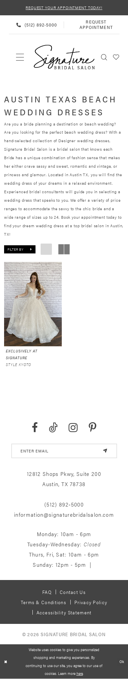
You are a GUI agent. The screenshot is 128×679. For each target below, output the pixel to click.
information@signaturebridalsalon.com (64, 515)
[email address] (64, 451)
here (79, 673)
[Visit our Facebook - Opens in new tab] (35, 427)
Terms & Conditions (43, 602)
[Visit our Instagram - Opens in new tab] (73, 427)
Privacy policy (90, 602)
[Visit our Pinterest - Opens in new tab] (92, 427)
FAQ (47, 592)
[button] (116, 57)
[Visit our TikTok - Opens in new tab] (53, 427)
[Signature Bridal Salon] (64, 57)
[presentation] (33, 304)
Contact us (73, 592)
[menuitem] (20, 57)
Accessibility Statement (64, 612)
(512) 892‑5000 (64, 505)
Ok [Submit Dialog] (121, 661)
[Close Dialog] (5, 662)
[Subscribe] (105, 451)
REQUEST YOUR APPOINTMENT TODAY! (64, 7)
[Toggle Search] (104, 57)
